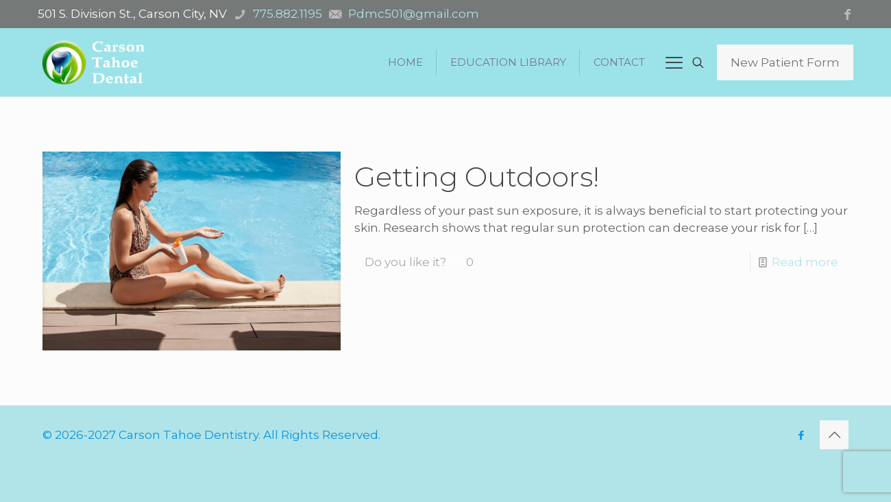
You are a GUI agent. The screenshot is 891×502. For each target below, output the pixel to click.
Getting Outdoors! (476, 176)
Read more (805, 262)
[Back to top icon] (834, 434)
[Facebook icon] (801, 435)
